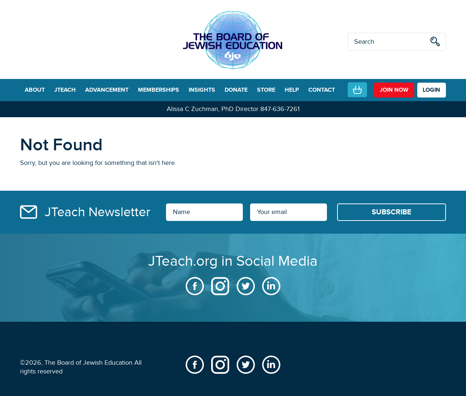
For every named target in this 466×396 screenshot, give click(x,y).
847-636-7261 (280, 109)
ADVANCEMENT (107, 90)
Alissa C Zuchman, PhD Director (212, 109)
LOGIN (431, 90)
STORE (266, 90)
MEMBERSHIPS (158, 90)
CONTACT (321, 90)
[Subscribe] (391, 212)
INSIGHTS (202, 90)
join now (394, 90)
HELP (292, 90)
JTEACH (65, 90)
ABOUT (35, 90)
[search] (435, 42)
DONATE (236, 90)
